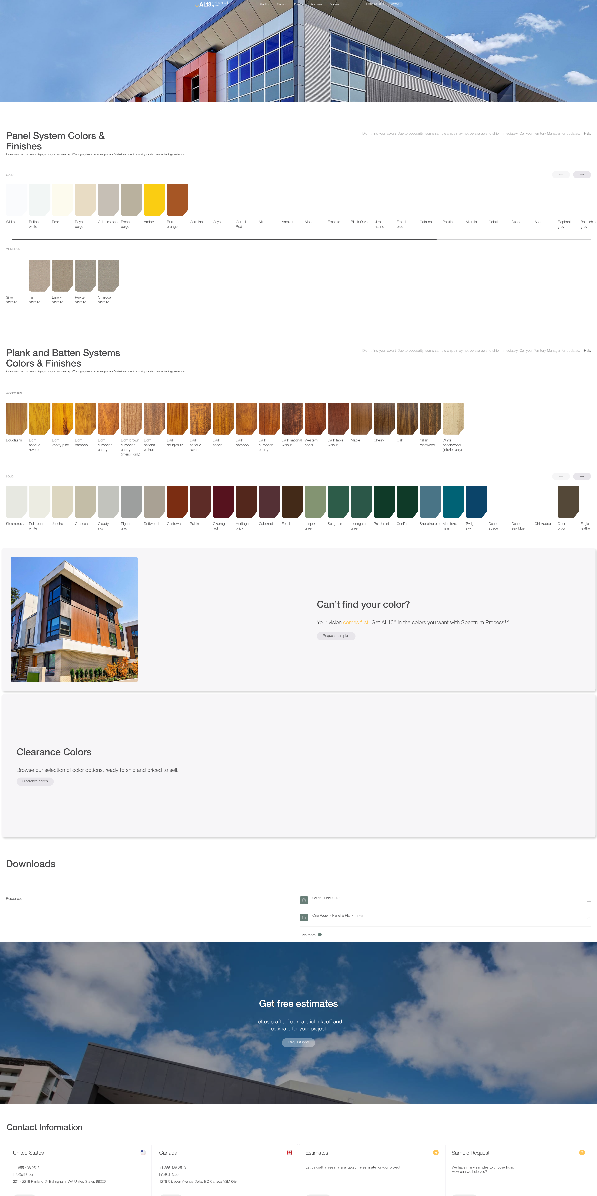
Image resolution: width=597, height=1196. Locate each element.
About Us (264, 4)
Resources (316, 4)
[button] (582, 174)
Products (281, 4)
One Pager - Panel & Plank (338, 916)
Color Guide (327, 898)
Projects (298, 4)
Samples (334, 4)
